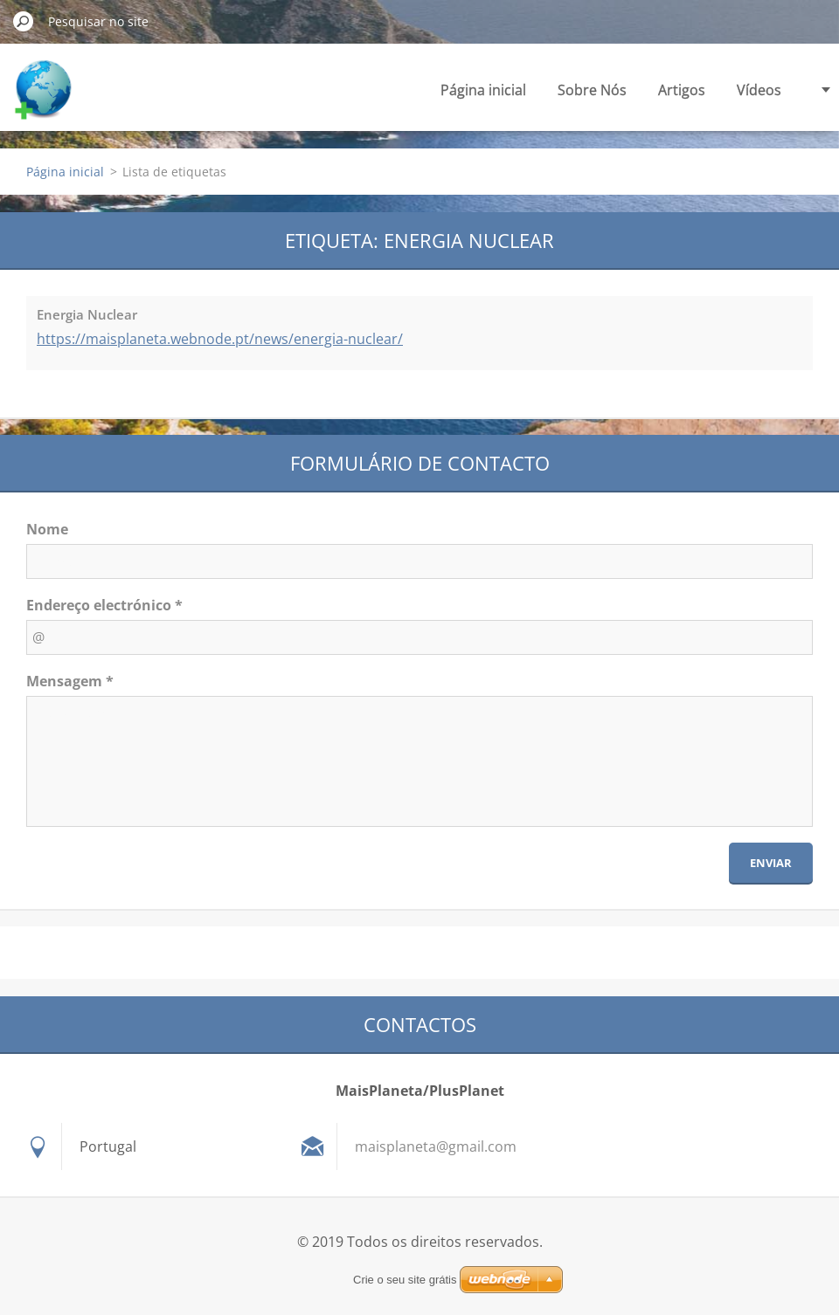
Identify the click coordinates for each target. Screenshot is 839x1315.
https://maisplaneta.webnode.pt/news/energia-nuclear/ (220, 338)
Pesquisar (23, 21)
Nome (47, 529)
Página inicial (483, 90)
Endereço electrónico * (104, 605)
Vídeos (759, 90)
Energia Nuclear (87, 314)
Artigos (681, 90)
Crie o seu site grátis (405, 1279)
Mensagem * (70, 681)
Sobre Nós (592, 90)
